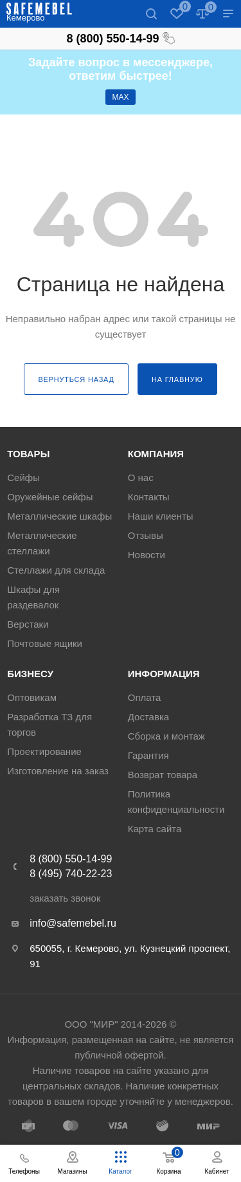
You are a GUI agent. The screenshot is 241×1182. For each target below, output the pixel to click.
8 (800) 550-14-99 (120, 38)
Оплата (144, 697)
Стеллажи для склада (56, 570)
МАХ (120, 97)
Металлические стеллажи (41, 543)
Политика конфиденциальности (176, 801)
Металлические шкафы (59, 516)
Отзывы (145, 535)
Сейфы (23, 477)
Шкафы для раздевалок (33, 597)
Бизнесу (30, 673)
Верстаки (27, 624)
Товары (28, 453)
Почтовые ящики (44, 643)
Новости (146, 554)
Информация (164, 673)
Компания (156, 453)
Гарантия (148, 755)
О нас (141, 477)
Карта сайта (155, 828)
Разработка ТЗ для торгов (49, 724)
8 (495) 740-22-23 (71, 873)
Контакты (149, 496)
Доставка (148, 716)
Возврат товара (162, 774)
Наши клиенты (160, 516)
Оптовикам (32, 697)
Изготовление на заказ (58, 770)
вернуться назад (76, 379)
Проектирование (44, 751)
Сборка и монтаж (166, 736)
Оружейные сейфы (50, 496)
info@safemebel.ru (73, 923)
